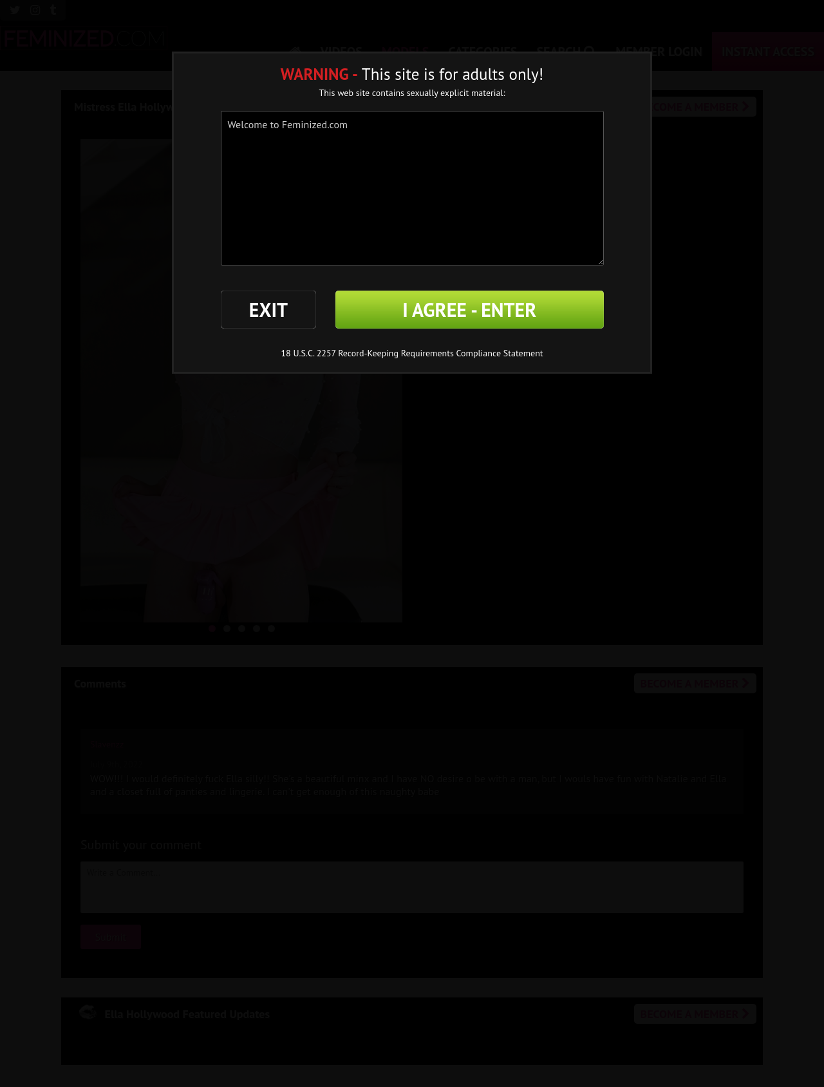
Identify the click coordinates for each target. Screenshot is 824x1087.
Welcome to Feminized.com (412, 188)
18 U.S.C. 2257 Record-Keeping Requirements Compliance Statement (412, 353)
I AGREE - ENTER (469, 309)
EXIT (268, 309)
